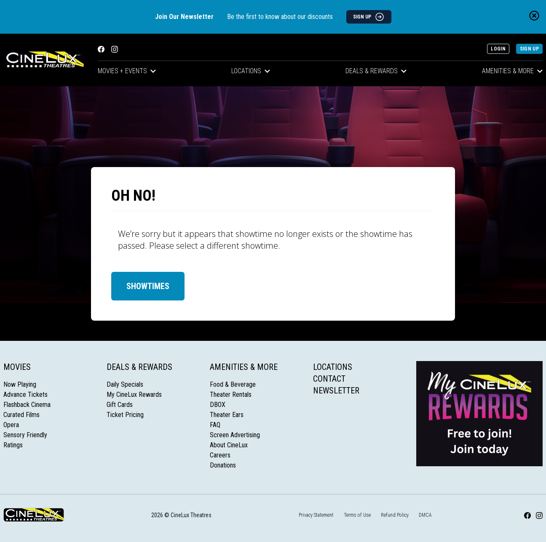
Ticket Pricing (125, 415)
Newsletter (336, 390)
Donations (223, 465)
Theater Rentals (231, 395)
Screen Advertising (235, 435)
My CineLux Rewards (134, 395)
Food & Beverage (233, 384)
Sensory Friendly (25, 435)
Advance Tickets (25, 395)
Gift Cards (120, 405)
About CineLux (229, 445)
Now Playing (19, 384)
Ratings (13, 445)
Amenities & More (244, 367)
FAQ (215, 425)
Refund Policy (395, 515)
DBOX (217, 405)
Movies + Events (127, 71)
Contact (329, 379)
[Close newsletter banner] (534, 16)
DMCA (425, 515)
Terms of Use (357, 515)
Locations (250, 71)
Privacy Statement (316, 515)
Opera (11, 425)
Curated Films (21, 415)
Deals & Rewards (376, 71)
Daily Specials (125, 384)
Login (498, 49)
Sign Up (529, 49)
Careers (220, 455)
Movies (17, 367)
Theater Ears (227, 415)
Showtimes (147, 286)
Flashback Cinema (27, 405)
